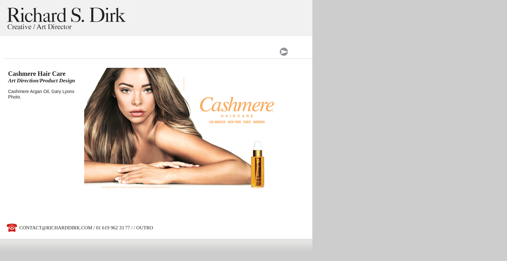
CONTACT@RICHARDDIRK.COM (55, 227)
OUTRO (144, 227)
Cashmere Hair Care (37, 73)
